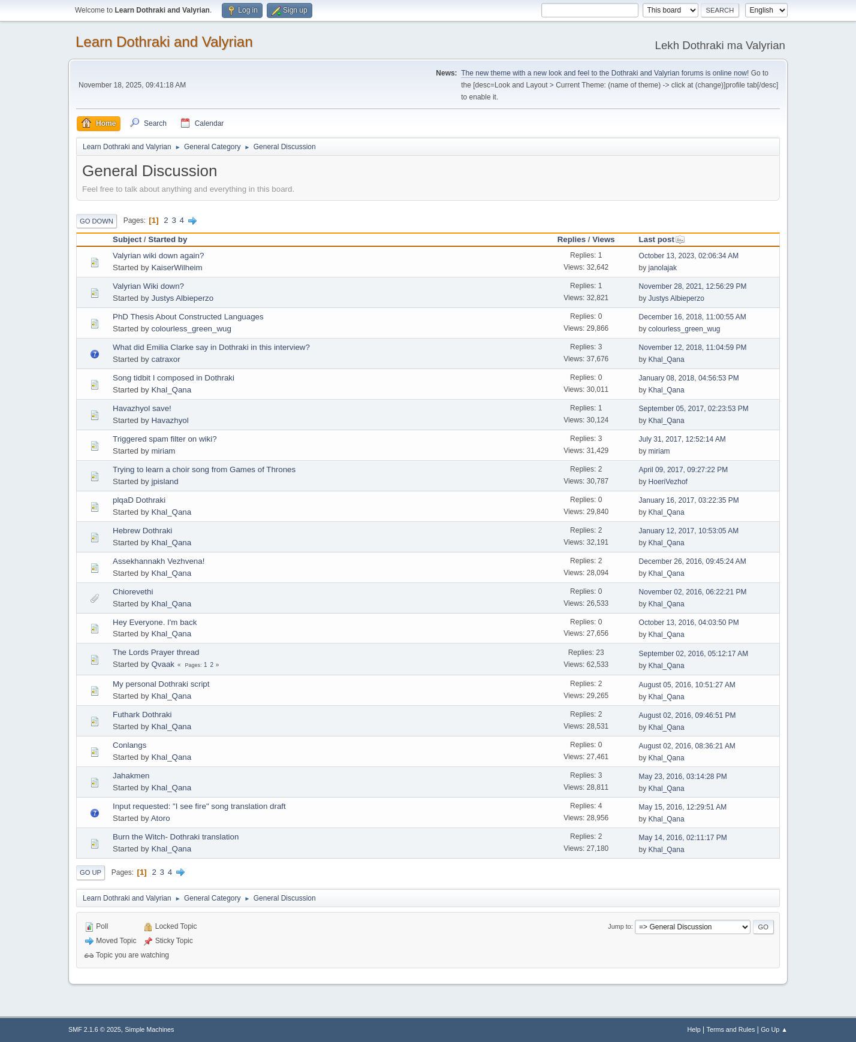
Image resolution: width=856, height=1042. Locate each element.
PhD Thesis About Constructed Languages (188, 316)
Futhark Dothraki (142, 714)
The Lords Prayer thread (156, 652)
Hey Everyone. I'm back (155, 622)
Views (603, 239)
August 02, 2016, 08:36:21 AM (687, 746)
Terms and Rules (731, 1029)
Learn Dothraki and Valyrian (164, 42)
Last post (662, 239)
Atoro (160, 818)
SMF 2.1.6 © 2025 (94, 1029)
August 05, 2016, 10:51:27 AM (687, 685)
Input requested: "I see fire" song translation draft (199, 806)
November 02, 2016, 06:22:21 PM (693, 592)
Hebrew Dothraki (142, 530)
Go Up (90, 872)
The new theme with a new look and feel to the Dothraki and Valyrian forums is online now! (605, 73)
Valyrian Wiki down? (148, 286)
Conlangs (129, 745)
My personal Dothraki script (161, 683)
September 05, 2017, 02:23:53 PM (694, 408)
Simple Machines (149, 1029)
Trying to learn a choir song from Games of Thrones (204, 469)
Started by (167, 239)
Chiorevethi (133, 591)
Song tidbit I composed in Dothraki (173, 377)
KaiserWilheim (176, 267)
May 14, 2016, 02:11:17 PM (683, 837)
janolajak (663, 268)
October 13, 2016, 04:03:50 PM (689, 622)
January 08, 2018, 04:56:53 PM (689, 378)
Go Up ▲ (774, 1029)
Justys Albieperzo (182, 298)
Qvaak (162, 664)
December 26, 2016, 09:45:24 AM (692, 561)
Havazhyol (169, 420)
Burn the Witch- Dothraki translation (176, 836)
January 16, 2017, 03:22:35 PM (689, 500)
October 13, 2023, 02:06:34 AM (689, 256)
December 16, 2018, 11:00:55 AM (692, 317)
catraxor (165, 359)
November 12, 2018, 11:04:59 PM (693, 347)
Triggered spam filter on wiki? (165, 438)
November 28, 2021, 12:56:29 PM (693, 286)
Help (694, 1029)
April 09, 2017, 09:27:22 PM (683, 470)
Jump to (619, 926)
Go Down (96, 221)
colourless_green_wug (191, 328)
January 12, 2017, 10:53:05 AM (689, 531)
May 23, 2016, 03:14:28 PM (683, 776)
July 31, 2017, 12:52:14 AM (682, 439)
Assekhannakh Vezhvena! (158, 561)
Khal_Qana (667, 359)
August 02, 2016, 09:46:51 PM (687, 715)
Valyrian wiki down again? (158, 255)
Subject (127, 239)
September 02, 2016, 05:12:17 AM (694, 654)
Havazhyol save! (142, 408)
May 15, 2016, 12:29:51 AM (683, 807)
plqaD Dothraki (139, 500)
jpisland (164, 481)
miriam (163, 450)
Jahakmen (131, 775)
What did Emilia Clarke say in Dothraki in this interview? (211, 347)
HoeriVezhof (668, 482)
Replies (571, 239)
